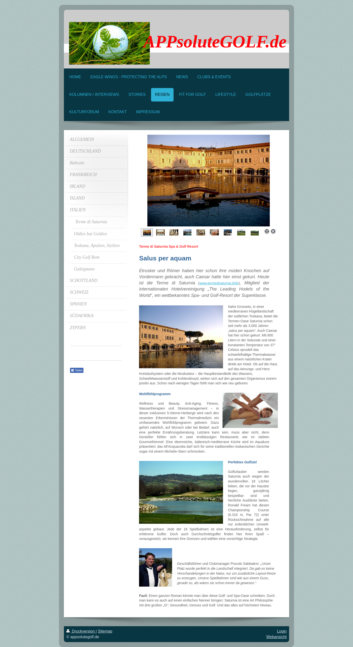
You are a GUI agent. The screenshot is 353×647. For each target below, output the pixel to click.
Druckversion (81, 631)
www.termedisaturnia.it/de (218, 283)
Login (282, 631)
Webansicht (276, 637)
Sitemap (105, 631)
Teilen (76, 370)
